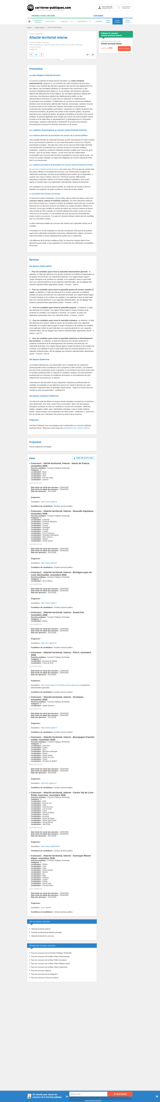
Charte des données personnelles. (93, 1100)
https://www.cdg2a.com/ (71, 685)
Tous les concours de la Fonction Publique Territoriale (51, 953)
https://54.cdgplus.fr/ (48, 783)
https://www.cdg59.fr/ (49, 502)
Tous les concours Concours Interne (44, 978)
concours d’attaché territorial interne (45, 169)
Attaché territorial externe (41, 929)
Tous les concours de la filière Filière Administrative (50, 956)
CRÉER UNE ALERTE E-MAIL (84, 458)
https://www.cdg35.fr (48, 603)
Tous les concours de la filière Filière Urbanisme (49, 967)
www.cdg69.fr (46, 907)
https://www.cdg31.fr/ (49, 728)
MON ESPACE (126, 7)
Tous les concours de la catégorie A (44, 974)
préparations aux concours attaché (76, 428)
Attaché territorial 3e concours (42, 936)
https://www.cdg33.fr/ (49, 563)
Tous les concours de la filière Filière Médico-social (50, 963)
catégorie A (47, 83)
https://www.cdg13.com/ (50, 685)
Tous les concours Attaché (41, 971)
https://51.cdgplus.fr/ (48, 643)
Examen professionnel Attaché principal (46, 932)
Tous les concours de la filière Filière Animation (49, 960)
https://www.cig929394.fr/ (50, 846)
